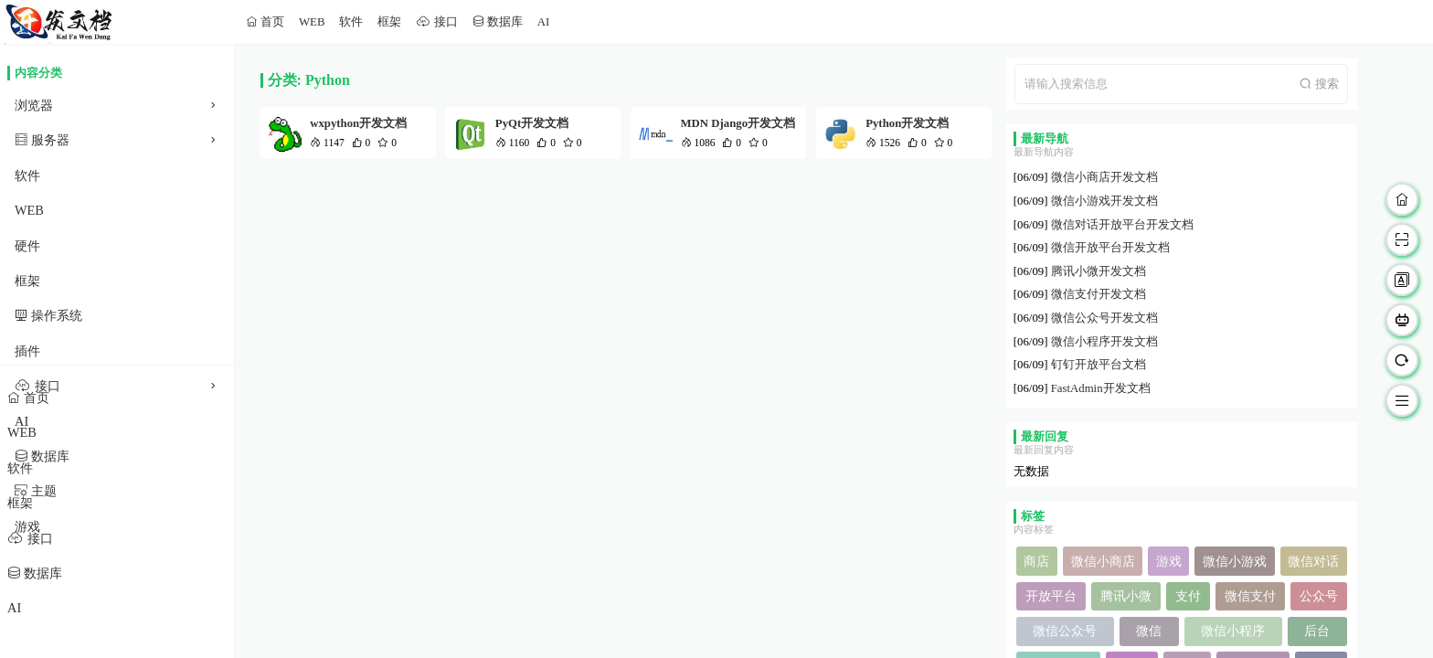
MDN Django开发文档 (738, 123)
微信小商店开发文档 (1104, 177)
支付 (1188, 596)
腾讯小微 (1126, 596)
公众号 (1319, 596)
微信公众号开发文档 (1104, 318)
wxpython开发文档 (358, 123)
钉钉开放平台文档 (1098, 364)
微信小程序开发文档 (1104, 341)
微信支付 (1250, 596)
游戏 (1169, 561)
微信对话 (1313, 561)
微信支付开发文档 (1098, 294)
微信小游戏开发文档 (1104, 201)
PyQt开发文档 (531, 123)
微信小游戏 (1235, 561)
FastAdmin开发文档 (1101, 388)
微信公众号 (1065, 630)
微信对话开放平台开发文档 (1122, 224)
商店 (1036, 561)
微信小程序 (1233, 630)
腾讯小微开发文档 (1098, 271)
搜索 (1324, 84)
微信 (1149, 630)
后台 (1317, 630)
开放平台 (1051, 596)
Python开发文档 (907, 123)
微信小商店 (1103, 561)
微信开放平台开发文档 (1110, 247)
